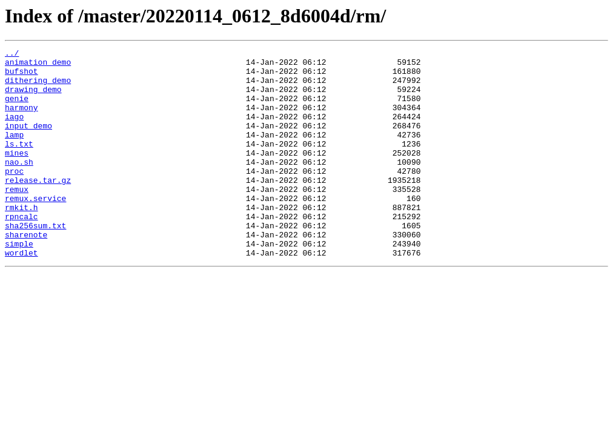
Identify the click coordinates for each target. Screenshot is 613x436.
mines (16, 174)
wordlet (21, 294)
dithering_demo (38, 87)
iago (14, 130)
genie (16, 109)
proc (14, 196)
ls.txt (19, 163)
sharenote (26, 272)
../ (12, 54)
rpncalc (21, 250)
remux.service (35, 228)
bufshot (21, 76)
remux (16, 218)
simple (19, 283)
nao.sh (19, 185)
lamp (14, 152)
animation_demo (38, 65)
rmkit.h (21, 239)
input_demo (28, 141)
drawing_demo (33, 98)
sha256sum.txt (35, 261)
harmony (21, 119)
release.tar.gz (38, 207)
